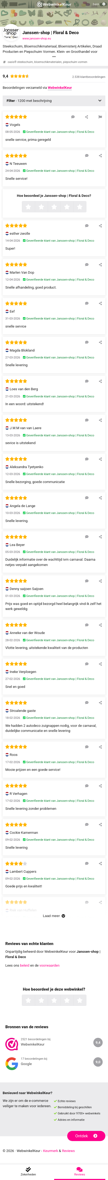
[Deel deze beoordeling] (86, 116)
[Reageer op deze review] (72, 116)
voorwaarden (49, 965)
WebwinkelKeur (60, 88)
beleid (24, 965)
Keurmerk (50, 1151)
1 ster (34, 207)
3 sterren (60, 207)
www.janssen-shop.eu (36, 38)
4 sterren (72, 207)
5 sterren (85, 207)
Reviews (68, 1151)
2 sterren (47, 207)
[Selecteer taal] (99, 4)
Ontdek (86, 1136)
